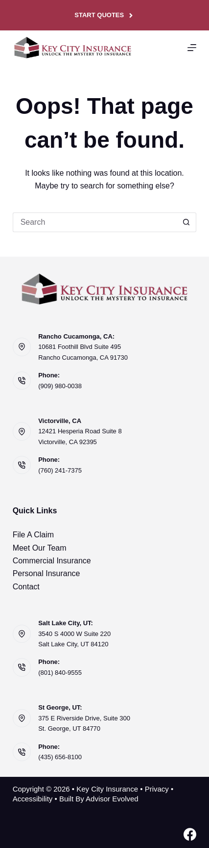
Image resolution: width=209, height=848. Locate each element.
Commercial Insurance (52, 560)
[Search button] (186, 222)
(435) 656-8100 (60, 757)
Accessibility (33, 799)
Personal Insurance (46, 573)
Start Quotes (104, 15)
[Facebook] (190, 834)
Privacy (157, 789)
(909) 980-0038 (60, 386)
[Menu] (191, 47)
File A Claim (33, 534)
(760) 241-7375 (60, 470)
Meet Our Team (40, 548)
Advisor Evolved (112, 799)
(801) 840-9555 (60, 672)
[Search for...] (95, 222)
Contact (26, 587)
